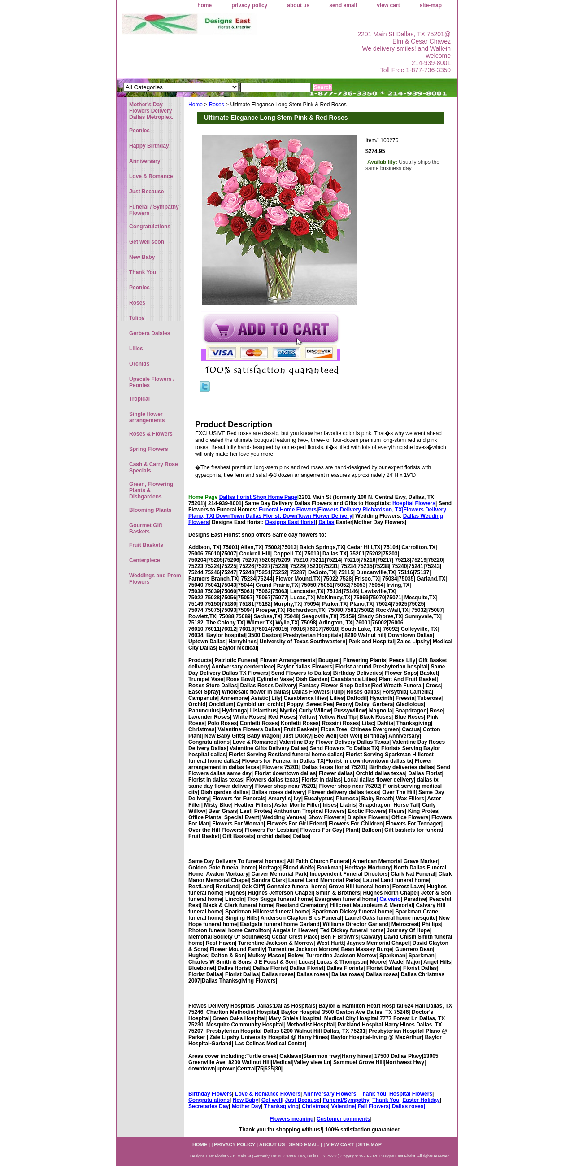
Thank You (372, 1094)
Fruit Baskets (146, 545)
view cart (388, 5)
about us (298, 5)
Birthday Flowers (210, 1094)
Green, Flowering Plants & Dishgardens (151, 490)
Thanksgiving (281, 1106)
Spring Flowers (148, 449)
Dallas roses (408, 1106)
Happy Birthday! (150, 146)
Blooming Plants (150, 510)
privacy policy (249, 5)
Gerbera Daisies (149, 333)
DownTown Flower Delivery (317, 516)
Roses (217, 104)
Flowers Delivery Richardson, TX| (360, 510)
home (204, 5)
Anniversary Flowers (329, 1094)
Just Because (302, 1100)
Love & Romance (151, 176)
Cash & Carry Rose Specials (153, 467)
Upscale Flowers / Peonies (151, 382)
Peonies (139, 130)
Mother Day (246, 1106)
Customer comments (343, 1119)
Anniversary (144, 161)
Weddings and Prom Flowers (155, 578)
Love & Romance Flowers (267, 1094)
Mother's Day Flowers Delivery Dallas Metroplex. (151, 110)
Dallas (326, 522)
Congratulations (209, 1100)
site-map (431, 5)
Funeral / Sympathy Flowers (154, 210)
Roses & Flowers (151, 434)
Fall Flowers (373, 1106)
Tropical (139, 399)
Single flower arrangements (147, 417)
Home (195, 104)
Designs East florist (290, 522)
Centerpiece (144, 560)
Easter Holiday (420, 1100)
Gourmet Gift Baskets (145, 528)
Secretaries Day (208, 1106)
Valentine (343, 1106)
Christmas (315, 1106)
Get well (271, 1100)
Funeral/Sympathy (346, 1100)
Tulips (136, 318)
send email (343, 5)
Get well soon (146, 242)
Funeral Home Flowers (288, 510)
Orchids (139, 364)
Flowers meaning (291, 1119)
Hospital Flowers (413, 503)
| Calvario (388, 899)
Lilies (136, 348)
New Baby (245, 1100)
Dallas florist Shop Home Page (258, 497)
